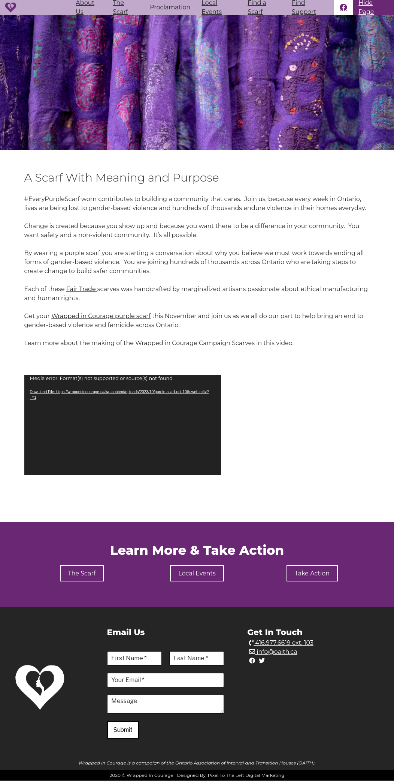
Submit (123, 729)
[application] (122, 425)
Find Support (304, 7)
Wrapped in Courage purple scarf (101, 316)
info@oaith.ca (273, 651)
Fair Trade (81, 289)
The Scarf (120, 7)
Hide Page (366, 7)
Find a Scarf (257, 7)
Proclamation (170, 7)
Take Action (312, 573)
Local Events (211, 7)
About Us (85, 7)
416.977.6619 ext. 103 (281, 642)
